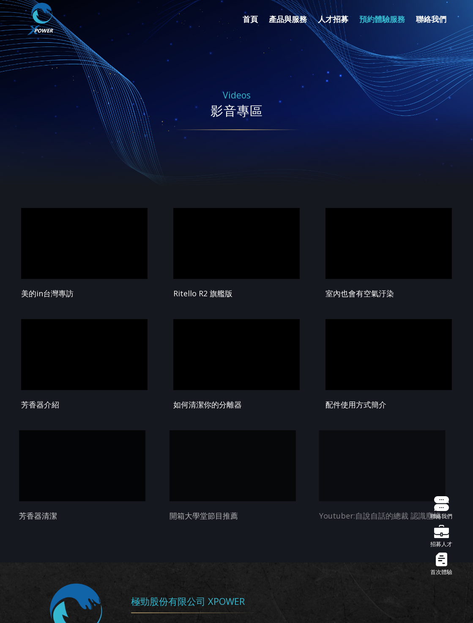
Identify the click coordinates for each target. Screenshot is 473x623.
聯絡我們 (441, 508)
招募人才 (441, 536)
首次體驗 (441, 564)
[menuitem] (250, 19)
